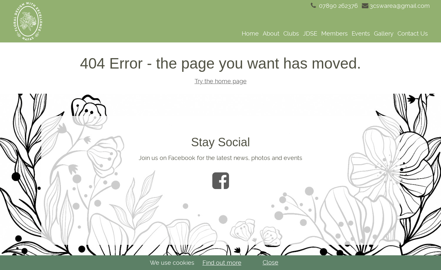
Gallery (384, 33)
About (271, 33)
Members (334, 33)
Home (250, 33)
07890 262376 (333, 5)
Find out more (222, 262)
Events (361, 33)
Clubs (291, 33)
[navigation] (241, 33)
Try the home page (221, 81)
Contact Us (412, 33)
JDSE (310, 33)
